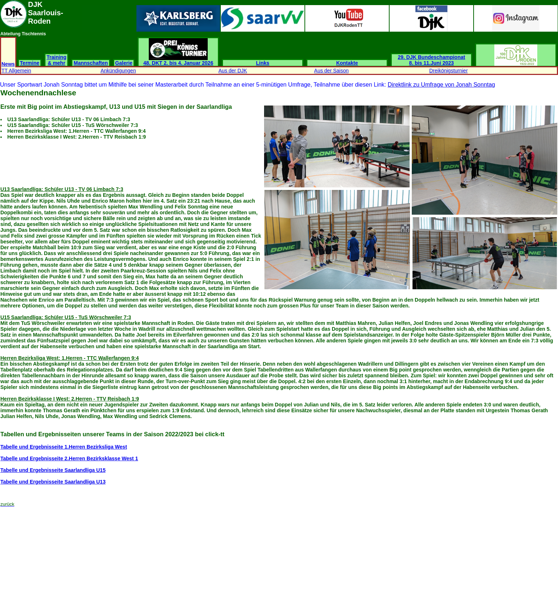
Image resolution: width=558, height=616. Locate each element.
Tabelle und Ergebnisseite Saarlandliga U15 (52, 470)
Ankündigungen (118, 70)
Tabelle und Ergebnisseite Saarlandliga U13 (52, 482)
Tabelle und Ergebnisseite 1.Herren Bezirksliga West (63, 447)
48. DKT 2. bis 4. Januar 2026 (178, 60)
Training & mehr (56, 60)
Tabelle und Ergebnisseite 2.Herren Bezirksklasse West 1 (69, 458)
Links (263, 63)
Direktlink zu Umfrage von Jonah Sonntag (441, 85)
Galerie (123, 63)
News (8, 64)
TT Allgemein (16, 70)
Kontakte (347, 63)
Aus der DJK (233, 70)
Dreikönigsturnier (448, 70)
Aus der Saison (331, 70)
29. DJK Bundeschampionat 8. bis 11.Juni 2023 (431, 60)
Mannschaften (90, 63)
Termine (29, 63)
